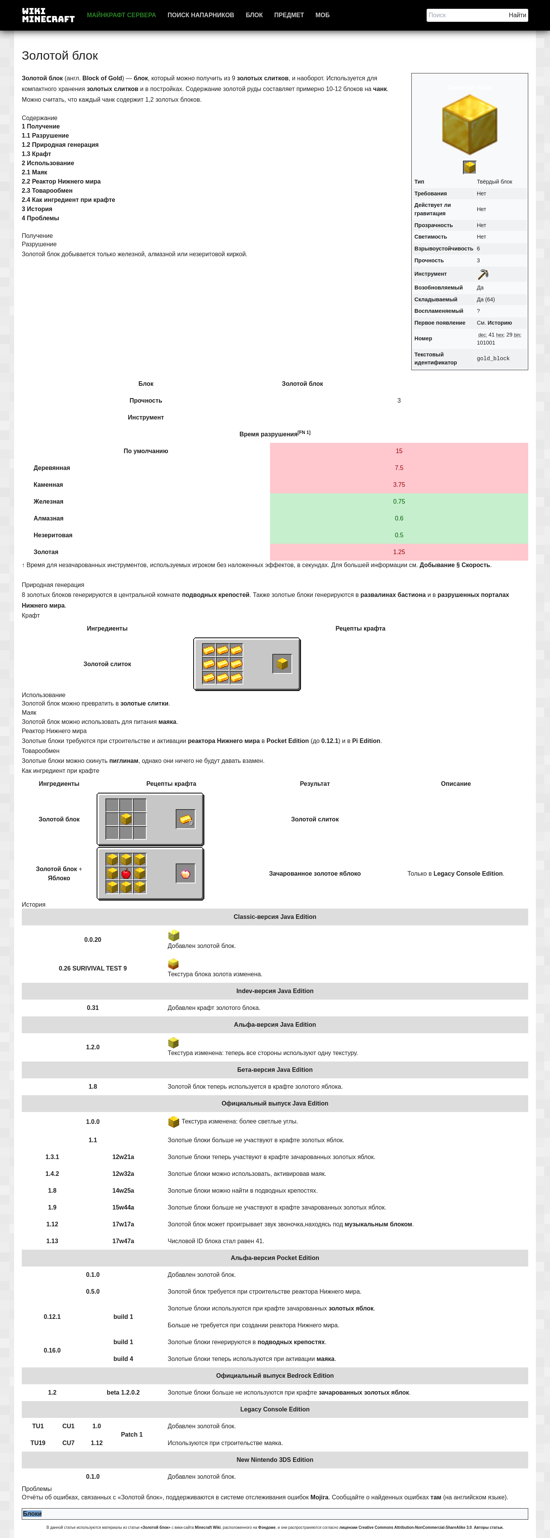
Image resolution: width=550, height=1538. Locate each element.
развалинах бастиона (393, 595)
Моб (322, 15)
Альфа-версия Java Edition (275, 1024)
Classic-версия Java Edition (275, 917)
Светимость (430, 237)
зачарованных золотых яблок (364, 1392)
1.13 (52, 1241)
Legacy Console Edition (468, 873)
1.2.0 (93, 1047)
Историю (500, 323)
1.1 (93, 1140)
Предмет (289, 15)
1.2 (52, 1392)
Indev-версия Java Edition (275, 991)
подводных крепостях (291, 1342)
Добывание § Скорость (455, 565)
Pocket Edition (288, 741)
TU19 (38, 1443)
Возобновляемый (438, 288)
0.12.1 (329, 741)
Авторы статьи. (489, 1527)
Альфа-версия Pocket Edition (275, 1258)
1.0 (96, 1426)
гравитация (430, 213)
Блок (254, 15)
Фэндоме (266, 1527)
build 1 (123, 1317)
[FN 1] (304, 432)
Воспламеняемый (438, 311)
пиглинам (123, 761)
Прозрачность (433, 225)
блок (141, 78)
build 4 (123, 1359)
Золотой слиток (107, 664)
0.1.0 (93, 1274)
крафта (374, 628)
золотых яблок (351, 1308)
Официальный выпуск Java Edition (275, 1103)
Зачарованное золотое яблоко (315, 873)
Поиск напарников (201, 15)
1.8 (93, 1086)
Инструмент (430, 274)
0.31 (93, 1008)
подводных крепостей (215, 595)
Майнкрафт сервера (121, 15)
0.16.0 (52, 1350)
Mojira (319, 1497)
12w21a (123, 1157)
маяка (167, 722)
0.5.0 (93, 1291)
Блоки (32, 1513)
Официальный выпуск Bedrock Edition (275, 1375)
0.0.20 (92, 939)
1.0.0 (93, 1122)
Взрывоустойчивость (443, 248)
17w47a (123, 1241)
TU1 (38, 1426)
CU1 (68, 1426)
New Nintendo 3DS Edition (275, 1460)
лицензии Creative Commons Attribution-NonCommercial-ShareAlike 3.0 (405, 1527)
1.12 (52, 1224)
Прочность (429, 260)
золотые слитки (144, 703)
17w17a (123, 1224)
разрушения (279, 434)
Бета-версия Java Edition (274, 1070)
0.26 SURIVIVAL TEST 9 (93, 968)
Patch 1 (132, 1434)
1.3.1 (52, 1157)
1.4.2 (52, 1174)
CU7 (68, 1443)
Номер (423, 338)
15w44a (123, 1207)
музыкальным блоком (378, 1224)
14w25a (123, 1190)
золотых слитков (262, 78)
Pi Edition (366, 741)
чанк (380, 89)
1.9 (52, 1207)
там (436, 1497)
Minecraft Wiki (208, 1527)
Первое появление (439, 323)
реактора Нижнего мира (224, 741)
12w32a (123, 1174)
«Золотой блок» (155, 1527)
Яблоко (59, 878)
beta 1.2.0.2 (123, 1392)
